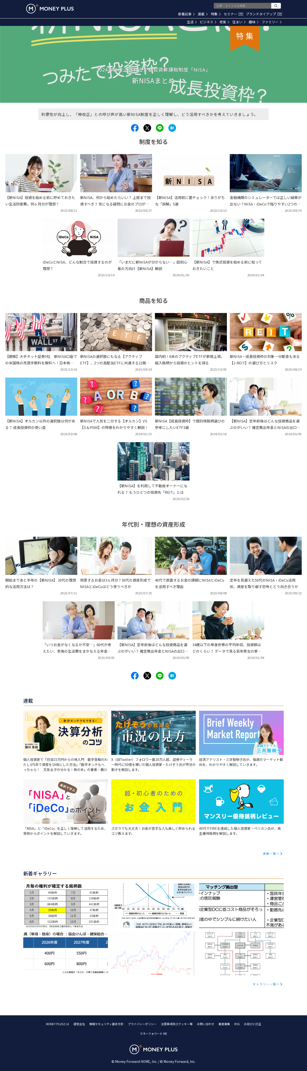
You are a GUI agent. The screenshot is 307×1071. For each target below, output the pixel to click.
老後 (224, 21)
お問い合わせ (205, 1024)
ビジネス (208, 21)
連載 (203, 14)
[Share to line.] (160, 128)
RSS (237, 1024)
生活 (192, 21)
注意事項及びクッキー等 (177, 1024)
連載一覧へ (271, 853)
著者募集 (224, 1024)
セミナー (233, 14)
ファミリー (272, 21)
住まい (239, 21)
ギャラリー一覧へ (266, 984)
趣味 (254, 21)
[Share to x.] (147, 128)
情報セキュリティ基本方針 (106, 1024)
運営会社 (79, 1024)
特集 (216, 14)
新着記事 (186, 14)
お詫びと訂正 (252, 1024)
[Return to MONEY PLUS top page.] (50, 8)
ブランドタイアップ (264, 14)
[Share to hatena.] (172, 128)
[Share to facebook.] (135, 128)
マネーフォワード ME (153, 1033)
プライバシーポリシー (142, 1024)
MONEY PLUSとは (57, 1024)
